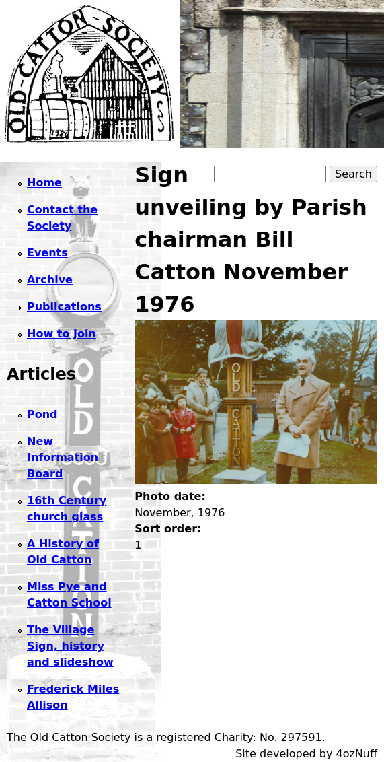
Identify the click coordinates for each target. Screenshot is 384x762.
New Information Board (62, 457)
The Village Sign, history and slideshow (70, 645)
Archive (50, 279)
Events (47, 252)
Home (44, 182)
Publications (64, 306)
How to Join (61, 333)
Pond (42, 414)
